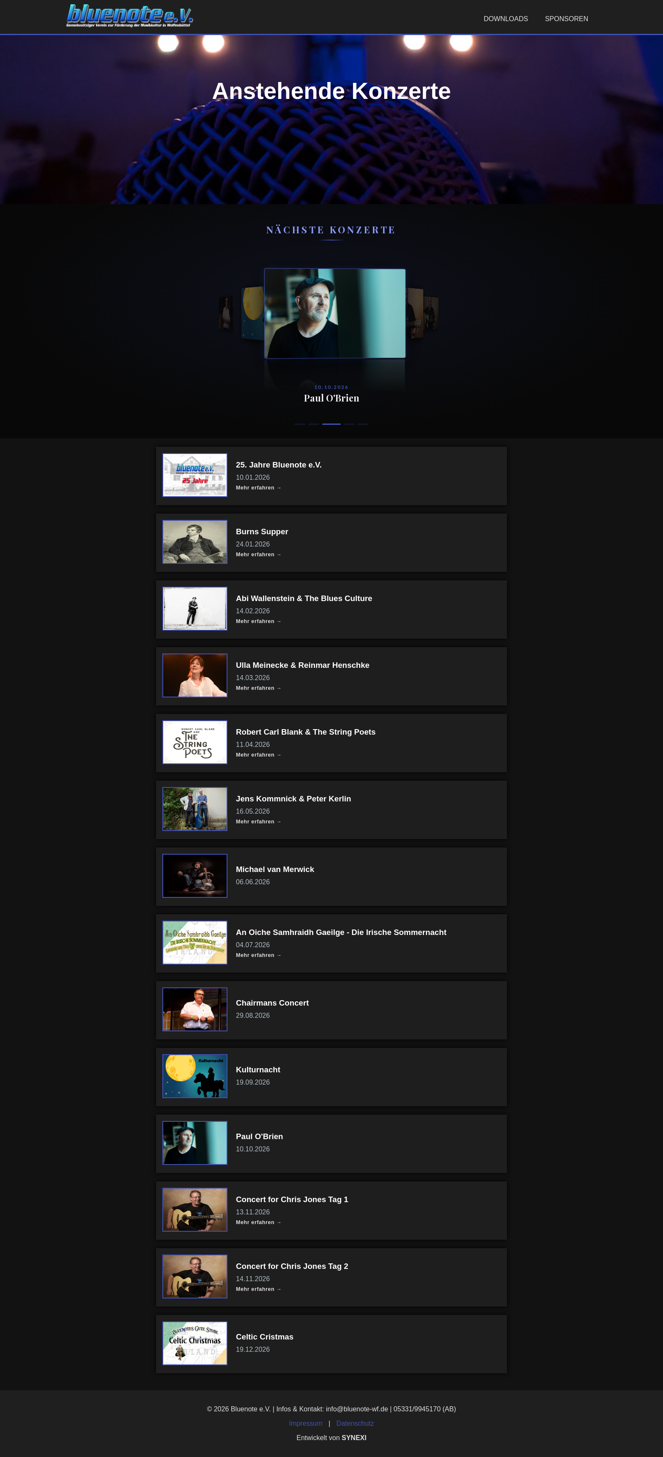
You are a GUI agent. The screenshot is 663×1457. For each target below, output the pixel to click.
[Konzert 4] (349, 424)
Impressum (305, 1423)
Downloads (506, 18)
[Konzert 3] (335, 424)
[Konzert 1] (299, 424)
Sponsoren (566, 18)
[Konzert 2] (317, 424)
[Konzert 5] (363, 424)
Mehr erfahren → (259, 488)
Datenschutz (355, 1423)
